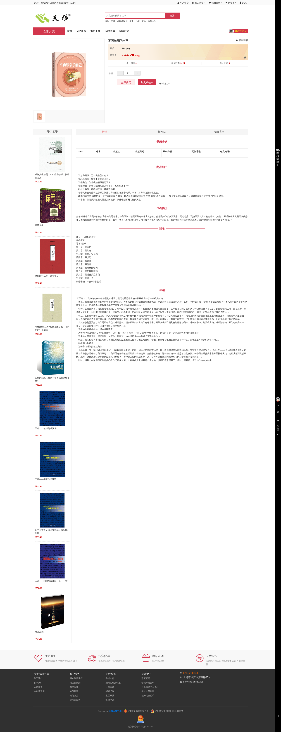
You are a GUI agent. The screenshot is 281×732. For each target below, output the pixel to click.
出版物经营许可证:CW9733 (140, 726)
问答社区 (124, 31)
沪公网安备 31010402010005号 (167, 711)
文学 (144, 21)
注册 (72, 2)
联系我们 (38, 682)
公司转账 (110, 687)
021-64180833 (190, 673)
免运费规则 (75, 682)
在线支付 (110, 678)
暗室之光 (39, 631)
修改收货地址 (147, 691)
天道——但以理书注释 (45, 479)
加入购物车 (147, 82)
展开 (278, 157)
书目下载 (95, 31)
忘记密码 (145, 678)
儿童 (137, 21)
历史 (131, 21)
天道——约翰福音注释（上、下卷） (52, 581)
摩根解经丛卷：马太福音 (47, 276)
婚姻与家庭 (122, 21)
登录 (66, 2)
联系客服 (242, 40)
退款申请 (110, 700)
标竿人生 (152, 21)
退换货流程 (75, 700)
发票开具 (110, 695)
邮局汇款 (110, 691)
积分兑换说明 (147, 695)
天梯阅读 (110, 31)
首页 (69, 31)
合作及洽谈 (39, 691)
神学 (107, 21)
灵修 (113, 21)
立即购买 (126, 82)
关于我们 (38, 678)
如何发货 (74, 695)
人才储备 (38, 687)
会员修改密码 (147, 682)
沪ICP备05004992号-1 (136, 711)
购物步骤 (74, 687)
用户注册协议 (76, 678)
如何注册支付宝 (113, 682)
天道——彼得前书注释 (45, 428)
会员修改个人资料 (150, 687)
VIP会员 (81, 31)
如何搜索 (74, 691)
